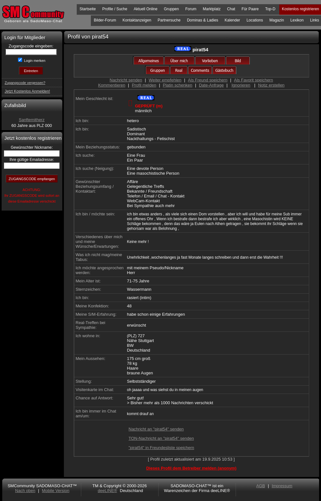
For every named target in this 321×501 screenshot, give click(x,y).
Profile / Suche (114, 9)
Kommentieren (112, 85)
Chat (231, 9)
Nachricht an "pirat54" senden (156, 429)
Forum (190, 9)
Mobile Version (55, 490)
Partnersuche (169, 20)
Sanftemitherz (31, 119)
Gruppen (171, 9)
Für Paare (250, 9)
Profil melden (144, 85)
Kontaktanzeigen (137, 20)
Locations (255, 20)
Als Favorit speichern (253, 80)
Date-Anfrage (211, 85)
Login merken (34, 61)
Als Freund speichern (208, 80)
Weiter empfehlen (165, 80)
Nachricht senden (126, 80)
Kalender (232, 20)
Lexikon (297, 20)
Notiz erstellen (271, 85)
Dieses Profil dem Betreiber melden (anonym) (191, 468)
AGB (260, 485)
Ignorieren (240, 85)
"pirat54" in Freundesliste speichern (161, 447)
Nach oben (25, 490)
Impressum (282, 485)
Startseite (88, 9)
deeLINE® (107, 490)
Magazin (276, 20)
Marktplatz (212, 9)
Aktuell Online (145, 9)
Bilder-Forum (105, 20)
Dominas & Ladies (202, 20)
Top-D (270, 9)
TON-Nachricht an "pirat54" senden (161, 438)
